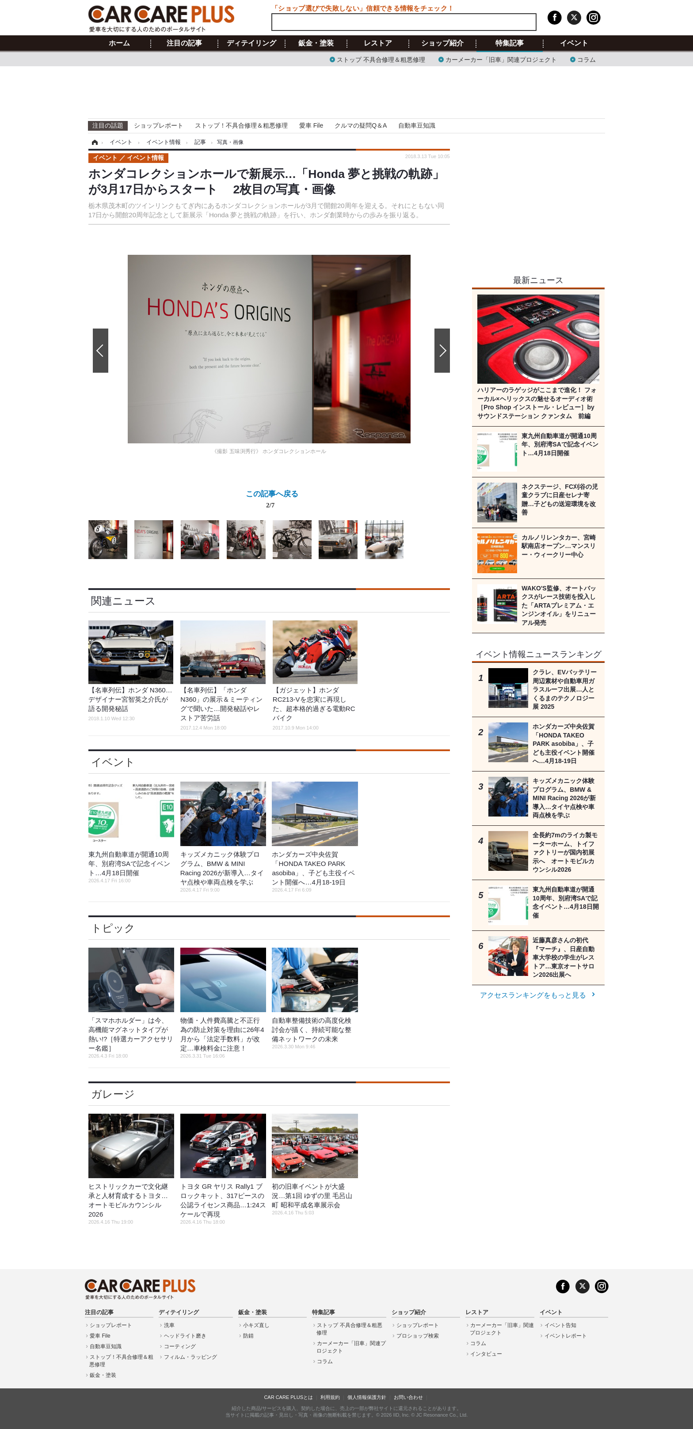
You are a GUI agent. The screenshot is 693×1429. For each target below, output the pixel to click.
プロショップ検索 (417, 1336)
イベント (574, 43)
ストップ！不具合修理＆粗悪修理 (241, 125)
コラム (586, 59)
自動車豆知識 (416, 125)
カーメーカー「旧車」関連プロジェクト (501, 59)
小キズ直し (256, 1325)
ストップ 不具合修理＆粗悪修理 (381, 59)
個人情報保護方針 (366, 1397)
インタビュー (486, 1354)
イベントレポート (565, 1336)
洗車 (169, 1325)
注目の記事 (184, 43)
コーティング (180, 1346)
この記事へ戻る (272, 501)
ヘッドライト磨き (185, 1336)
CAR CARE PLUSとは (288, 1397)
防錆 (248, 1336)
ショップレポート (158, 125)
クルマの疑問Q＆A (361, 125)
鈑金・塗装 (316, 43)
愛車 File (311, 125)
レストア (378, 43)
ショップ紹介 (442, 43)
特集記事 (509, 43)
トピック (113, 928)
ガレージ (113, 1094)
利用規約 (330, 1397)
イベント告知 (560, 1325)
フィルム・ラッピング (190, 1357)
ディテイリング (251, 43)
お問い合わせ (408, 1397)
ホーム (119, 43)
